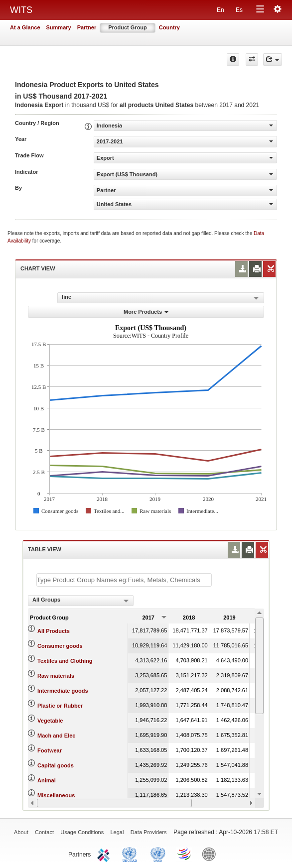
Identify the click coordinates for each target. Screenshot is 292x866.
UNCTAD (132, 854)
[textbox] (124, 580)
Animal (46, 780)
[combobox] (81, 600)
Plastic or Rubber (60, 706)
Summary (58, 27)
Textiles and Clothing (64, 661)
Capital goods (55, 765)
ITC (105, 854)
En (220, 9)
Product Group (127, 27)
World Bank (211, 854)
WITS (21, 10)
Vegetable (50, 721)
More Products (146, 312)
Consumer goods (59, 646)
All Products (53, 631)
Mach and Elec (56, 736)
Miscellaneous (56, 795)
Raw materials (55, 676)
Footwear (49, 750)
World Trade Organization (185, 854)
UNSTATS (158, 854)
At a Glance (25, 27)
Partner (87, 27)
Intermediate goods (62, 691)
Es (239, 9)
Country (169, 27)
